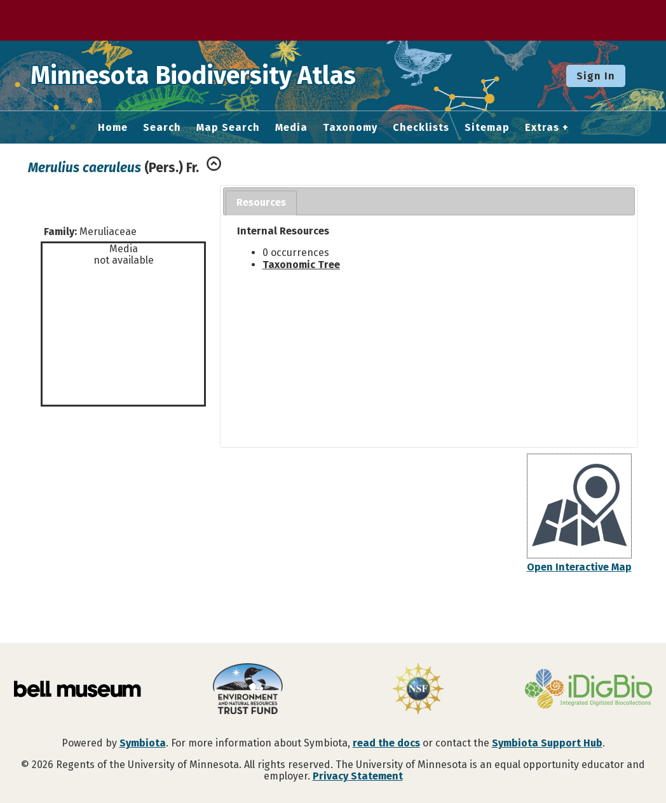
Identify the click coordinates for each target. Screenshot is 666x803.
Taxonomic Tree (301, 265)
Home (113, 127)
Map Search (228, 127)
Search (162, 127)
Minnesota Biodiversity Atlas (198, 75)
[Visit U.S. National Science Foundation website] (418, 690)
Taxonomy (350, 127)
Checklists (421, 127)
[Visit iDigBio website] (588, 690)
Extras (542, 127)
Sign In (595, 76)
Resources (261, 202)
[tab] (261, 203)
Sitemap (487, 127)
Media (291, 127)
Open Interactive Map (579, 567)
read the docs (386, 743)
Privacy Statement (358, 776)
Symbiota (142, 743)
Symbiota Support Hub (547, 743)
